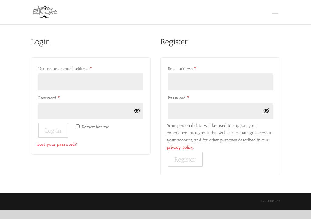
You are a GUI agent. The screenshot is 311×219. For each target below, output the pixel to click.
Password (57, 97)
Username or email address (73, 68)
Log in (53, 130)
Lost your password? (57, 144)
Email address (190, 68)
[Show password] (137, 110)
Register (185, 159)
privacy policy (180, 147)
